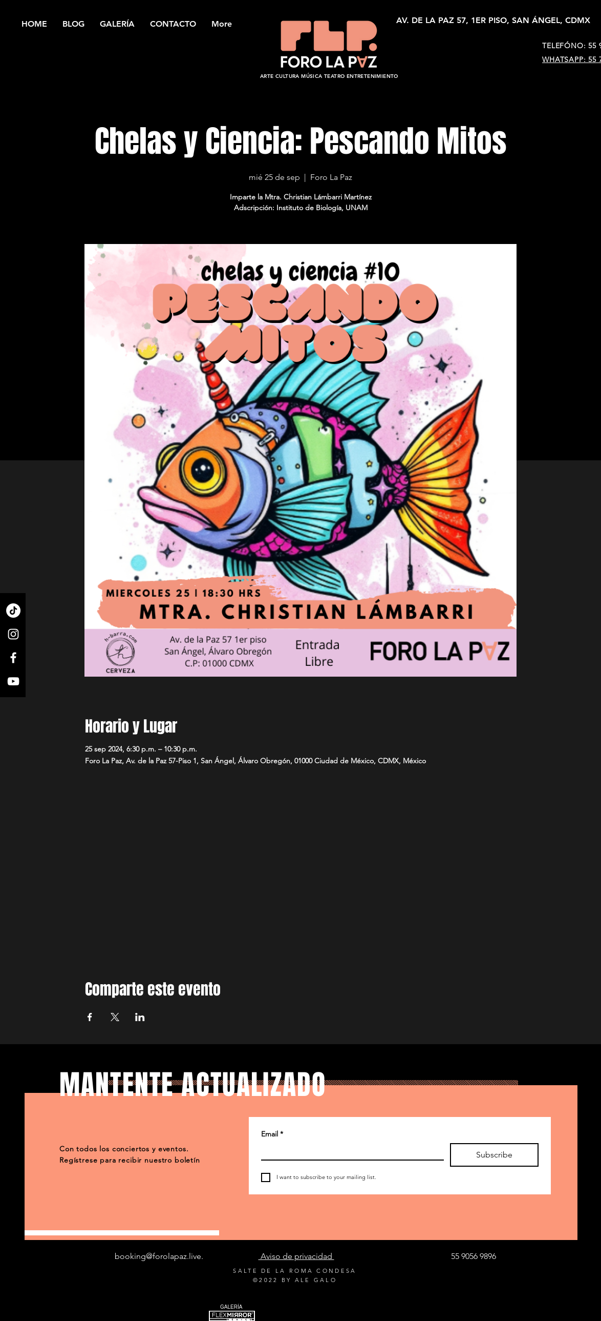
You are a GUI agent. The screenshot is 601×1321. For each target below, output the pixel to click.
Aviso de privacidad (296, 1256)
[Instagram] (13, 634)
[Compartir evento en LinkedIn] (140, 1017)
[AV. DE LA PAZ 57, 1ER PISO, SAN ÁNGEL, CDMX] (493, 20)
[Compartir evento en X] (115, 1017)
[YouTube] (13, 681)
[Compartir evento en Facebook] (90, 1017)
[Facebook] (13, 658)
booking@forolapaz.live (158, 1256)
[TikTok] (13, 610)
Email (272, 1134)
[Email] (349, 1151)
